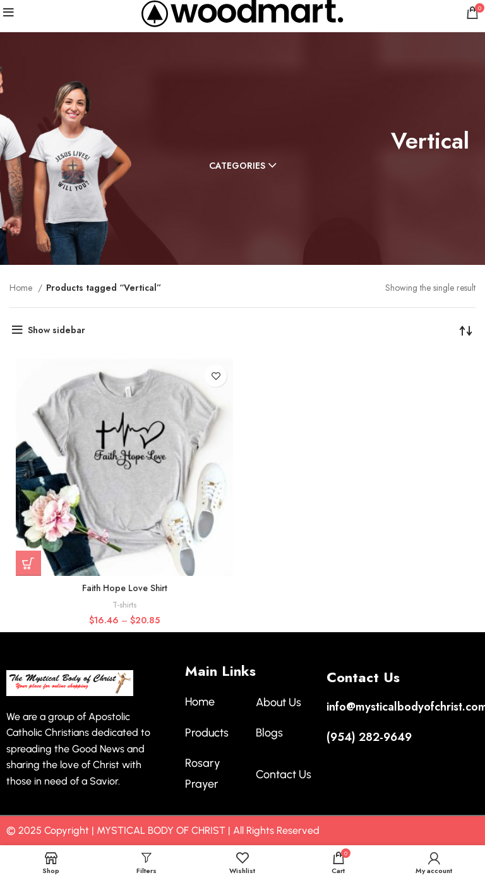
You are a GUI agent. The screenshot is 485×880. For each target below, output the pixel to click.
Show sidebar (56, 330)
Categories (237, 165)
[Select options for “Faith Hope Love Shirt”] (28, 563)
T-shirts (124, 605)
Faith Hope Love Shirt (124, 588)
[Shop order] (466, 330)
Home (22, 287)
